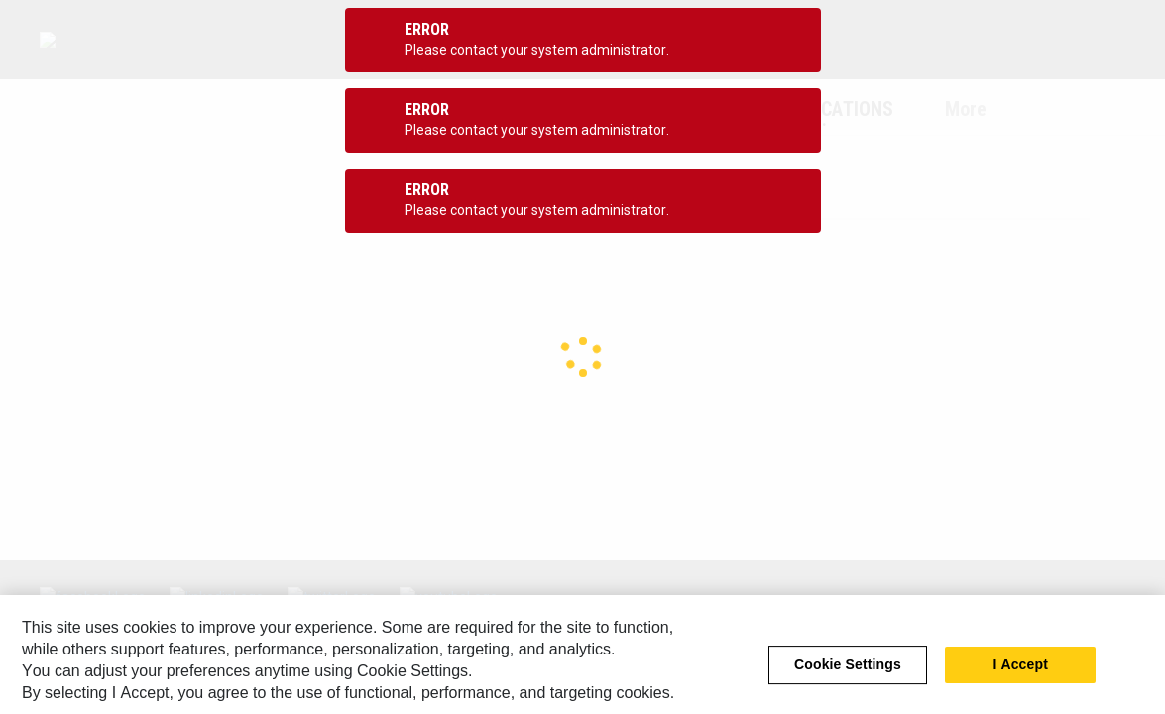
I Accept (1020, 679)
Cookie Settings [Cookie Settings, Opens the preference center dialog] (847, 679)
